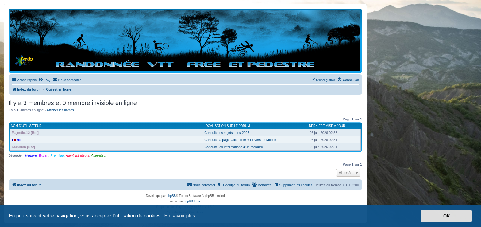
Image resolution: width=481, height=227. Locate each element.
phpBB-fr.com (193, 201)
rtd (19, 140)
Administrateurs (77, 155)
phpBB (171, 196)
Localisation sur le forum (227, 125)
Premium (57, 155)
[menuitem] (44, 80)
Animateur (98, 155)
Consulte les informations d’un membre (233, 147)
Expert (43, 155)
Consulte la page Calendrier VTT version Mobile (240, 140)
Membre (31, 155)
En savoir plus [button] (179, 215)
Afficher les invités (60, 110)
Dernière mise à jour (327, 125)
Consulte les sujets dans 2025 (226, 133)
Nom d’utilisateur (26, 125)
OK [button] (446, 215)
